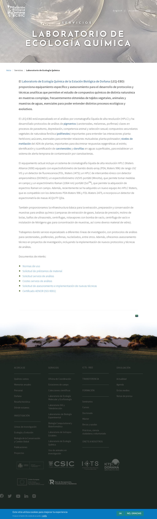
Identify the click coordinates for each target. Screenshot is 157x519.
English (118, 10)
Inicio (8, 70)
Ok (120, 513)
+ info (44, 515)
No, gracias (134, 513)
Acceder (134, 10)
